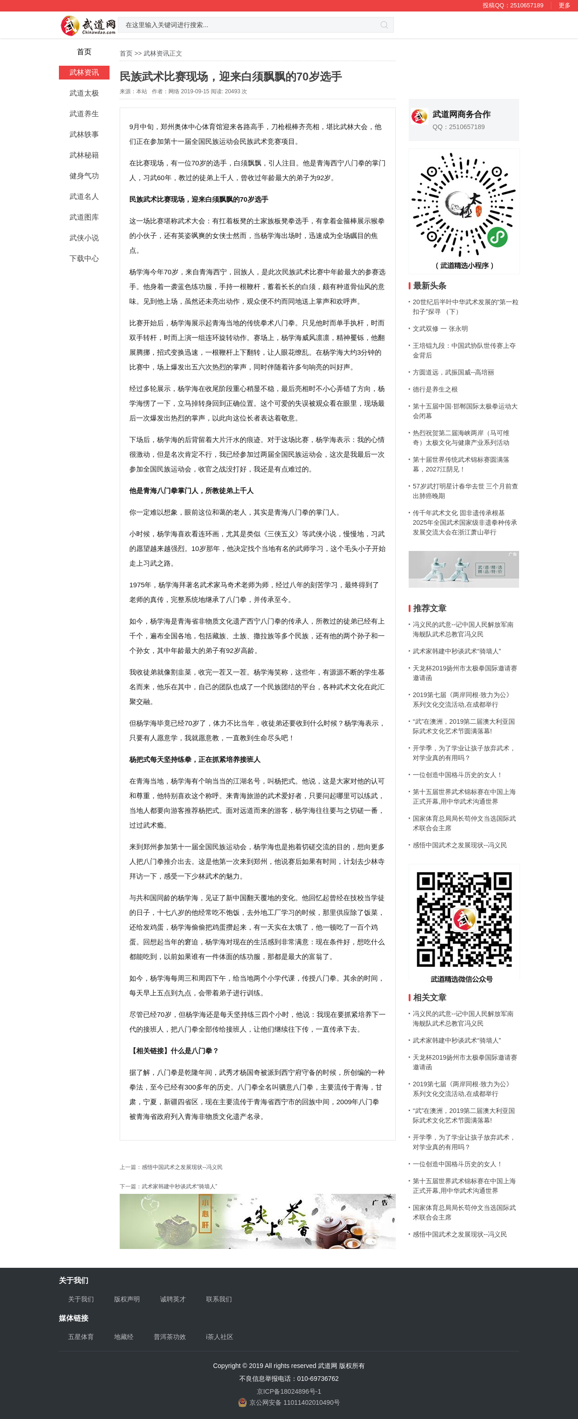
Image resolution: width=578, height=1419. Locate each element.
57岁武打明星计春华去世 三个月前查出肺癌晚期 (465, 490)
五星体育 (81, 1336)
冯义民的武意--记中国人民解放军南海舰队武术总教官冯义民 (463, 629)
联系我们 (219, 1299)
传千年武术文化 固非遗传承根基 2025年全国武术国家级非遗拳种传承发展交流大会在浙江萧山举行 (465, 522)
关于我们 (81, 1299)
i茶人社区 (219, 1336)
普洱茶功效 (170, 1336)
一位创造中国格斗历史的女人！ (458, 774)
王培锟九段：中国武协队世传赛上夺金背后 (464, 350)
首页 (126, 53)
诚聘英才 (173, 1299)
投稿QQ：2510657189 (513, 5)
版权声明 (127, 1299)
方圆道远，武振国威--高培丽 (453, 372)
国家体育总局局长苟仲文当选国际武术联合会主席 (464, 823)
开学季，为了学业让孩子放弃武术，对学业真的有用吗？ (464, 752)
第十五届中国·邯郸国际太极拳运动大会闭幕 (465, 411)
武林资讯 (156, 53)
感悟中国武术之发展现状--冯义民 (182, 1167)
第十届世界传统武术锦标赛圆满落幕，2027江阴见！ (461, 464)
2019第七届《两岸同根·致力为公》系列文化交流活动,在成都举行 (463, 699)
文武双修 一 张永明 (440, 328)
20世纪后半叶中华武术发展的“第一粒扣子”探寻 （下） (466, 306)
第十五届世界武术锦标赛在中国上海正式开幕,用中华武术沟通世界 (464, 796)
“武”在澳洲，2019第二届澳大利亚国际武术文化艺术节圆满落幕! (464, 726)
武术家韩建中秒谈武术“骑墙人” (179, 1186)
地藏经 (123, 1336)
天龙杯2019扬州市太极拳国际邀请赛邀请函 (465, 672)
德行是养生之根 (435, 389)
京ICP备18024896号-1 (289, 1391)
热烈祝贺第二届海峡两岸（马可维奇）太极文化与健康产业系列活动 (461, 437)
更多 (565, 5)
